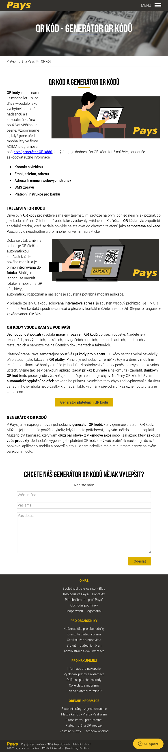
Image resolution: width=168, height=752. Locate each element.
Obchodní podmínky (84, 605)
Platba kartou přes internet (84, 720)
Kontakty (98, 594)
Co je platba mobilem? (84, 685)
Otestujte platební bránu (84, 634)
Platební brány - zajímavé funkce (84, 708)
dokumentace (94, 651)
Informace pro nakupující (84, 668)
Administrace (73, 651)
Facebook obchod (96, 731)
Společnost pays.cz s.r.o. (79, 588)
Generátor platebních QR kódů (84, 402)
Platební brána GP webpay (84, 725)
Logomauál (93, 611)
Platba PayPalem (95, 714)
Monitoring (72, 748)
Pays (19, 6)
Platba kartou (70, 714)
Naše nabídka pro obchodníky (84, 628)
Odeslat (140, 561)
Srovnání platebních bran (84, 645)
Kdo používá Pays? (76, 594)
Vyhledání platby (75, 674)
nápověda (94, 640)
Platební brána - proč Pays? (84, 600)
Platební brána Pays (21, 61)
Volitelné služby (70, 731)
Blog (102, 588)
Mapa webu (75, 611)
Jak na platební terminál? (84, 691)
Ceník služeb (75, 640)
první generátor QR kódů (32, 151)
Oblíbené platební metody (84, 680)
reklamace (97, 674)
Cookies (84, 748)
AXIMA (45, 748)
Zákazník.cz (58, 748)
